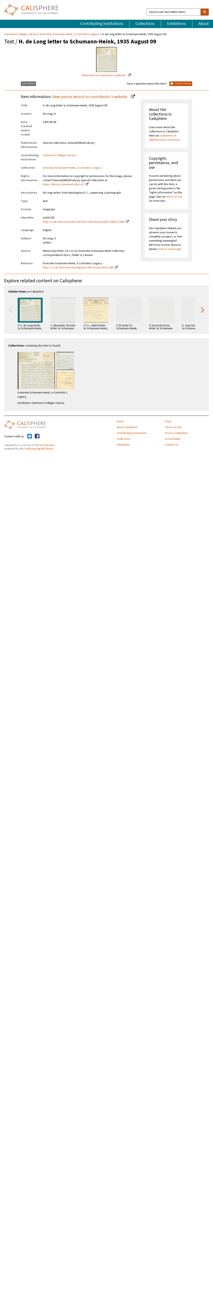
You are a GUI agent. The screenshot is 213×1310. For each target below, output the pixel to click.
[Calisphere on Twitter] (29, 436)
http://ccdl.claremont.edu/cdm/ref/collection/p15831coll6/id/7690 (83, 222)
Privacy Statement (176, 433)
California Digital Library (38, 449)
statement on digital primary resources (164, 138)
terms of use (174, 197)
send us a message (169, 249)
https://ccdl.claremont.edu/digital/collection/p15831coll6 (78, 267)
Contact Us (171, 444)
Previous (10, 309)
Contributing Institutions (101, 24)
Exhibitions (176, 24)
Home (120, 421)
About (203, 24)
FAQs (168, 421)
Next (203, 309)
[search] (205, 12)
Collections (145, 24)
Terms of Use (173, 427)
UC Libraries (47, 445)
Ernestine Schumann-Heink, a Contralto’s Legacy (69, 34)
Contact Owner (181, 83)
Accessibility (173, 438)
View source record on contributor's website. (90, 97)
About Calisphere (127, 427)
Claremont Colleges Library (21, 34)
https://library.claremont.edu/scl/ (63, 184)
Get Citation (28, 83)
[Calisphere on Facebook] (37, 436)
